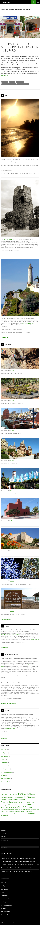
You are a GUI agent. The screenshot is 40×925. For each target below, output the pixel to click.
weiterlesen (5, 75)
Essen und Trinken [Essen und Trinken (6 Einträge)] (7, 800)
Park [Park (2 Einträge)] (7, 807)
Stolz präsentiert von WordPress (8, 922)
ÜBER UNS (3, 830)
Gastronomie (4, 762)
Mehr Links (5, 738)
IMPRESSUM (4, 836)
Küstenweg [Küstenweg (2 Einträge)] (3, 805)
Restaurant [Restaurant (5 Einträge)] (25, 809)
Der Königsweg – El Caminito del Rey (11, 373)
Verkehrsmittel (5, 781)
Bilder (7, 95)
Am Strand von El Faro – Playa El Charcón (13, 614)
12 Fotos (12, 490)
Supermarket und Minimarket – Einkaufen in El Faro (19, 47)
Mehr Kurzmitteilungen (8, 703)
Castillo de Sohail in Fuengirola (10, 554)
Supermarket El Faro (23, 84)
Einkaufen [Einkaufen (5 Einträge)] (19, 797)
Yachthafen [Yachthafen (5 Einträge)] (4, 815)
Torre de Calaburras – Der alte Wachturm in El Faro (16, 254)
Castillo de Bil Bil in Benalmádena (10, 524)
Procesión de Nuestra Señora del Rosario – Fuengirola (17, 494)
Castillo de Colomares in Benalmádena (12, 464)
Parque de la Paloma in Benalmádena (11, 403)
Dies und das (4, 756)
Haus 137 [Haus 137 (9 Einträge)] (21, 802)
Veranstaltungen (5, 778)
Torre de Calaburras (8, 239)
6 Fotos (11, 520)
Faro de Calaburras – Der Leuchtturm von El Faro (15, 332)
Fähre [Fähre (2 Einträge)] (12, 802)
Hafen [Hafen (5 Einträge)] (16, 802)
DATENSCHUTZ (4, 840)
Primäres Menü (38, 2)
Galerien (8, 344)
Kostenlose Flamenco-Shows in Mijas (11, 698)
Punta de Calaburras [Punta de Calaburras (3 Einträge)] (16, 809)
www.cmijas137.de (9, 728)
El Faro (3, 41)
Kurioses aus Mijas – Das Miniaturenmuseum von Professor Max (18, 861)
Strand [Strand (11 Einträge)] (23, 811)
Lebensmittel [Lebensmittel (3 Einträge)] (14, 805)
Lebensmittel (20, 81)
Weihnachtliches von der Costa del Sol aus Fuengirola (17, 584)
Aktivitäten (4, 749)
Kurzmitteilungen (11, 654)
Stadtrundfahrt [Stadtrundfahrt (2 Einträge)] (17, 811)
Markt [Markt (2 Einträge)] (24, 805)
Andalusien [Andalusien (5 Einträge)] (4, 794)
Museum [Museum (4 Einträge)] (32, 805)
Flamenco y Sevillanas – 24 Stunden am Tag (13, 642)
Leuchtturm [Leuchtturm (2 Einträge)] (20, 805)
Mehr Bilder (5, 337)
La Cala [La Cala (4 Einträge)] (8, 805)
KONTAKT (3, 833)
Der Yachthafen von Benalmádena (11, 433)
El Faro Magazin (6, 2)
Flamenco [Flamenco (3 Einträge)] (27, 799)
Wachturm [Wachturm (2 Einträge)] (26, 814)
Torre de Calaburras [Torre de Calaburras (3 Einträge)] (15, 814)
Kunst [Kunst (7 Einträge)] (32, 802)
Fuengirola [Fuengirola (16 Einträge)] (6, 802)
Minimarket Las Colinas (8, 84)
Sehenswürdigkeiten (6, 772)
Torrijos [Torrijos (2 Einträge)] (21, 814)
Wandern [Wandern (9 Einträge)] (31, 814)
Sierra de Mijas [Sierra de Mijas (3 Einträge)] (4, 811)
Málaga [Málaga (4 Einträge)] (3, 807)
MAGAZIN (3, 827)
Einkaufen (5, 81)
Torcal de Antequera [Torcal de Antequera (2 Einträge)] (5, 814)
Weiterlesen (35, 639)
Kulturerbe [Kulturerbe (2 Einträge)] (28, 802)
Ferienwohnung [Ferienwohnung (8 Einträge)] (19, 799)
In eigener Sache (5, 765)
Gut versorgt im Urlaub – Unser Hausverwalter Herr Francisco (18, 868)
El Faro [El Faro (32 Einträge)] (27, 796)
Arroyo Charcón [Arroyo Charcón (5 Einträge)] (13, 794)
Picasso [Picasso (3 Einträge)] (16, 807)
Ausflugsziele (4, 753)
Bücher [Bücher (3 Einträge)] (33, 794)
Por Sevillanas (16, 634)
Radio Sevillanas (5, 634)
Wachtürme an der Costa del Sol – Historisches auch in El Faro (18, 858)
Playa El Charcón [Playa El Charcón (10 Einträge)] (25, 807)
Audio (7, 626)
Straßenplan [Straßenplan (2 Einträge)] (29, 811)
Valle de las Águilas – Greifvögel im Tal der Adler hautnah (16, 871)
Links (7, 710)
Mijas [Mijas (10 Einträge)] (28, 805)
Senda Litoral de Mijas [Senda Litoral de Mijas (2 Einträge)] (34, 809)
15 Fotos (12, 370)
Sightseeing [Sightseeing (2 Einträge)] (11, 811)
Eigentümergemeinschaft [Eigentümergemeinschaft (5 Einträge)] (8, 797)
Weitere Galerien (6, 619)
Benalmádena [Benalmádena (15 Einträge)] (24, 794)
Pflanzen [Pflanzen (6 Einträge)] (11, 807)
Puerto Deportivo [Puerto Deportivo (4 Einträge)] (6, 809)
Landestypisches (5, 769)
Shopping (8, 41)
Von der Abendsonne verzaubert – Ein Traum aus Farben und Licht (20, 173)
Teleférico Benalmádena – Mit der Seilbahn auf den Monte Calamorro (20, 864)
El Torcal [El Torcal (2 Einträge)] (33, 797)
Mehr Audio (5, 647)
